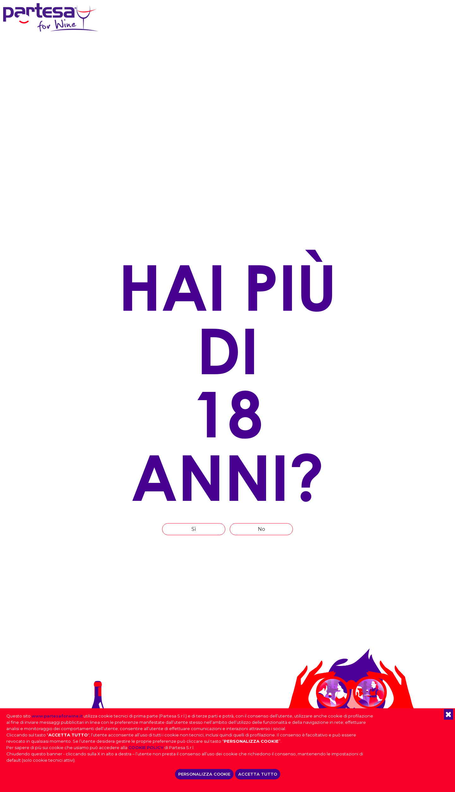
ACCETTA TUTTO (257, 774)
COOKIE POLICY (145, 747)
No (261, 529)
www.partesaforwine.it (57, 715)
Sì (193, 529)
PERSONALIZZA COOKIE (204, 774)
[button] (448, 714)
